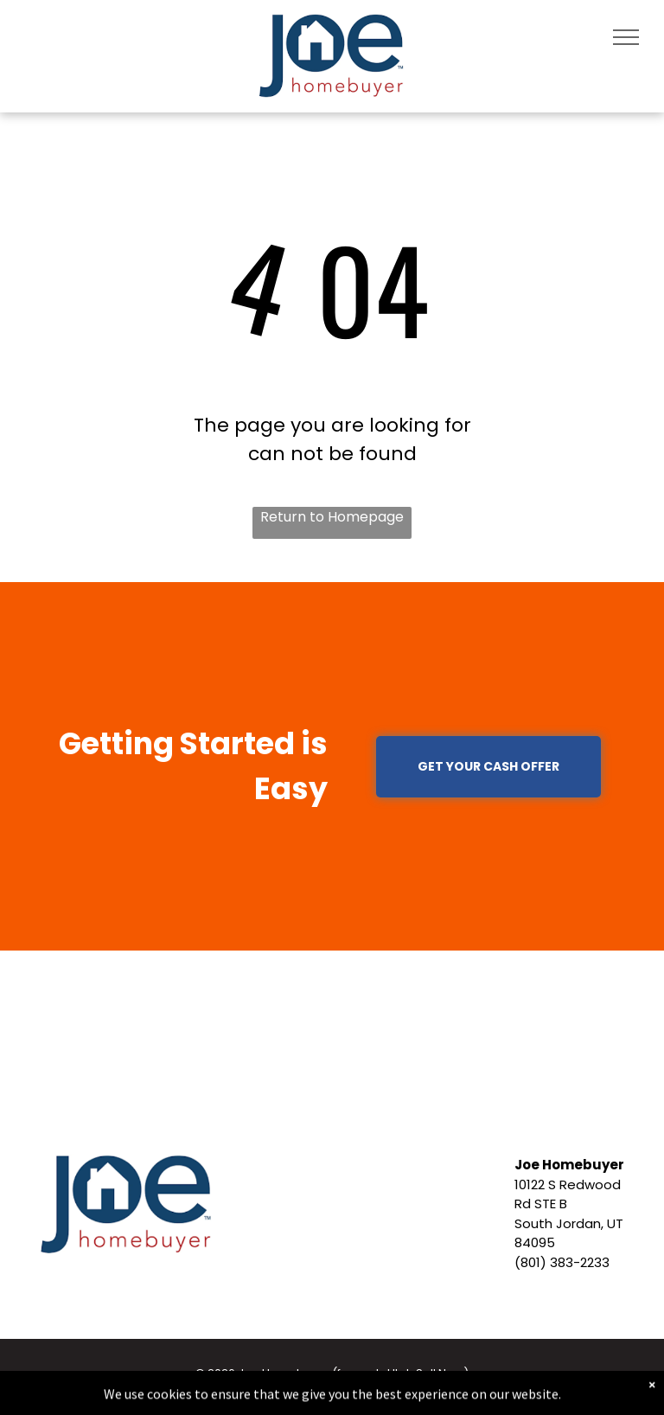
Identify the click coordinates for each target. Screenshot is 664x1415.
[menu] (625, 37)
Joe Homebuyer (569, 1165)
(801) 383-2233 (562, 1262)
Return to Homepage (332, 517)
